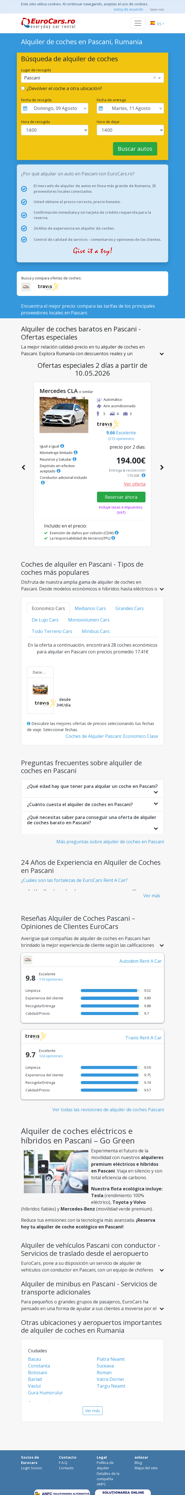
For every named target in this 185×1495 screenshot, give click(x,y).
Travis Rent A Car (143, 1038)
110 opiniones (51, 979)
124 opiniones (51, 1055)
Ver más (151, 896)
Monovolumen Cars (89, 620)
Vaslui (34, 1386)
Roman (104, 1372)
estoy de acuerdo (128, 9)
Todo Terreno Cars (52, 631)
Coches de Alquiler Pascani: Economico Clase (112, 736)
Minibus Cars (96, 631)
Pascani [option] (32, 78)
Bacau (34, 1359)
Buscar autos (135, 148)
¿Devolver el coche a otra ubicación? (64, 88)
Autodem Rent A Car (140, 961)
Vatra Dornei (110, 1379)
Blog (138, 1462)
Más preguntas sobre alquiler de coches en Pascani (110, 842)
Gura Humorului (45, 1393)
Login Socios (31, 1467)
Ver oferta (134, 484)
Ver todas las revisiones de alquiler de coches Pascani (108, 1109)
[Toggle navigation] (138, 23)
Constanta (39, 1366)
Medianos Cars (90, 608)
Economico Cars (48, 608)
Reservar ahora (121, 497)
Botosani (37, 1372)
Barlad (35, 1379)
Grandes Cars (129, 608)
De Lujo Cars (45, 620)
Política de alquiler (105, 1465)
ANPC (101, 1484)
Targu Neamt (111, 1386)
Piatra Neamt (111, 1359)
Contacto (66, 1467)
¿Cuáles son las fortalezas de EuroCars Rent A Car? (74, 880)
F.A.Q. (63, 1462)
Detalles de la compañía (108, 1476)
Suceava (105, 1366)
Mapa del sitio (146, 1467)
